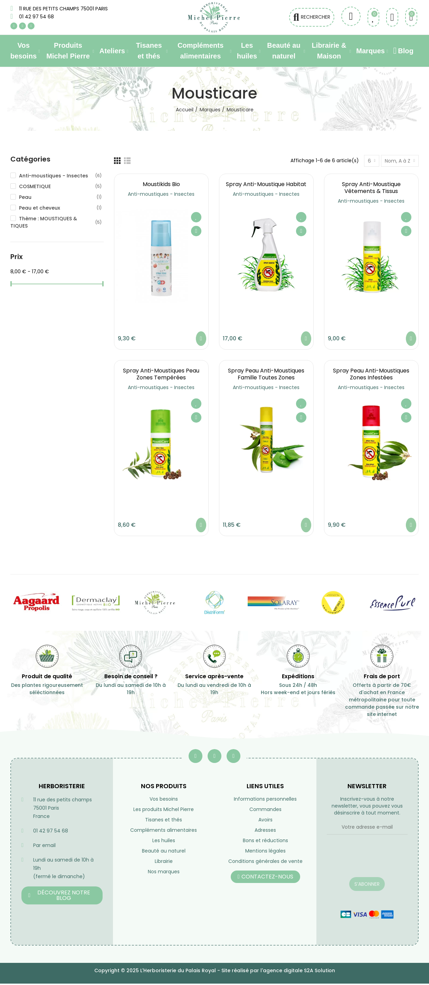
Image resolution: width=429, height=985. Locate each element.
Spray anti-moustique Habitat (266, 184)
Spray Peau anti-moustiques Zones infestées (371, 374)
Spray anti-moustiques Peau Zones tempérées (161, 374)
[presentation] (367, 860)
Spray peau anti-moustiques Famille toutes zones (266, 374)
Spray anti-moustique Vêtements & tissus (371, 187)
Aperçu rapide (196, 231)
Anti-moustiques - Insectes (161, 194)
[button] (62, 895)
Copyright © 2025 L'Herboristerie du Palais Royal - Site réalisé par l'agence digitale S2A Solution (214, 970)
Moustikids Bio (161, 184)
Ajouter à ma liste (196, 217)
